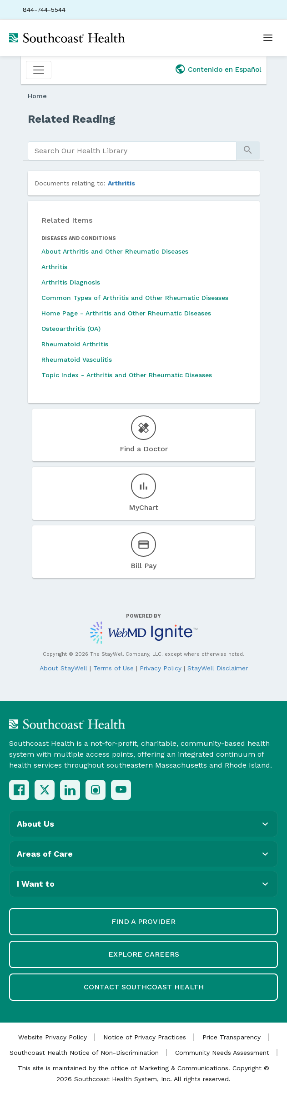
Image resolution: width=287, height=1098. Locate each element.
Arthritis (121, 183)
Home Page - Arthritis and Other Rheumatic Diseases (126, 313)
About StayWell (63, 668)
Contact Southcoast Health (144, 987)
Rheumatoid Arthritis (74, 344)
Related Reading (72, 119)
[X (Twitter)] (45, 790)
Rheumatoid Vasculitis (76, 359)
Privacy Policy (160, 668)
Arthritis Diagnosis (70, 282)
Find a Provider (143, 921)
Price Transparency (231, 1037)
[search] (132, 151)
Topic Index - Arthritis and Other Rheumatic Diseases (126, 375)
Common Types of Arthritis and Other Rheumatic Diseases (134, 297)
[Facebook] (19, 790)
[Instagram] (96, 790)
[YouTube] (121, 790)
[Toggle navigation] (38, 70)
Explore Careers (143, 954)
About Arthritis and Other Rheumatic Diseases (114, 251)
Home (37, 96)
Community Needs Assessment (222, 1052)
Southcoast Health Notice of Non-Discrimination (84, 1052)
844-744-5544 (44, 9)
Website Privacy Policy (52, 1037)
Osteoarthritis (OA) (71, 328)
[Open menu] (268, 38)
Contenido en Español (225, 69)
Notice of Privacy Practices (144, 1037)
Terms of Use (113, 668)
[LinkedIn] (70, 790)
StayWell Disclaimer (217, 668)
